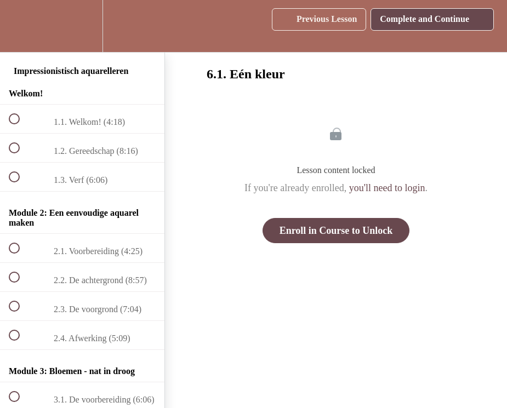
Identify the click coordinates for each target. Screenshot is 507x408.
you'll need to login (387, 187)
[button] (20, 26)
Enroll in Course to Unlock (336, 230)
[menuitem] (82, 26)
